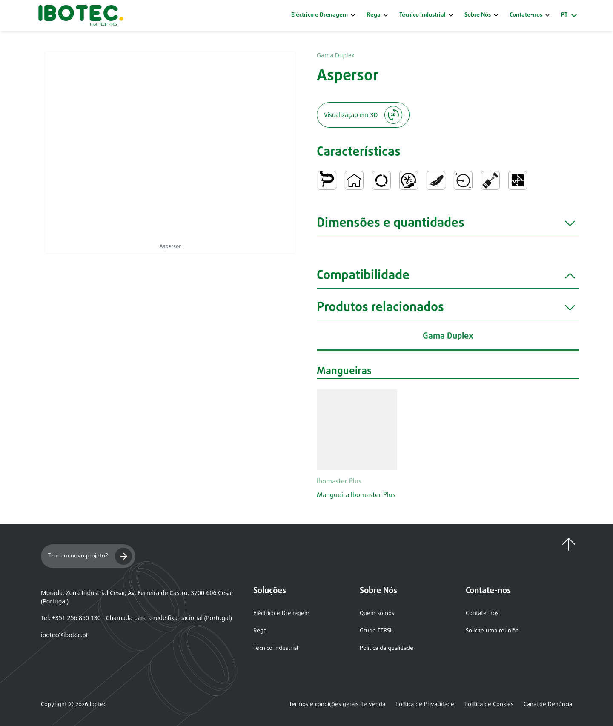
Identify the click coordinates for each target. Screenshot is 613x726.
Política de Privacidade (424, 704)
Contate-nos (482, 613)
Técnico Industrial (422, 15)
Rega (374, 15)
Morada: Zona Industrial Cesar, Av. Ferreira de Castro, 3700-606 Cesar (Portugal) (137, 597)
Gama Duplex (336, 55)
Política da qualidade (386, 648)
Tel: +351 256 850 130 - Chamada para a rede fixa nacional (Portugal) (136, 618)
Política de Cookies (488, 704)
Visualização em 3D (363, 115)
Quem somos (377, 613)
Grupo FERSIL (377, 630)
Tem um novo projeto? (90, 556)
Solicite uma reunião (492, 630)
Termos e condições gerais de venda (337, 704)
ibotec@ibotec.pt (64, 635)
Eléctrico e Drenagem (319, 15)
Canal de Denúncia (548, 704)
